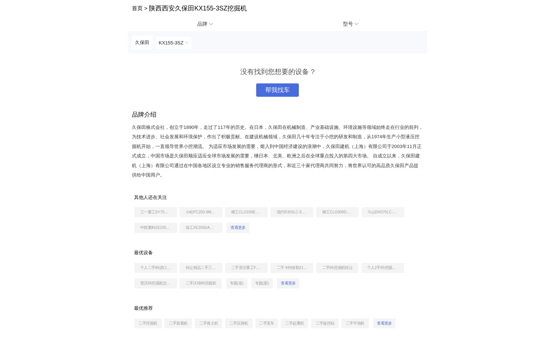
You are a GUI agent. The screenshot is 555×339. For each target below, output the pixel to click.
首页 (137, 8)
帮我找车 (277, 90)
